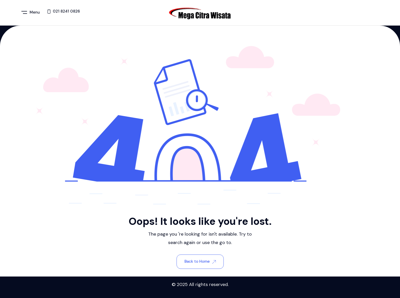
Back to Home (200, 261)
